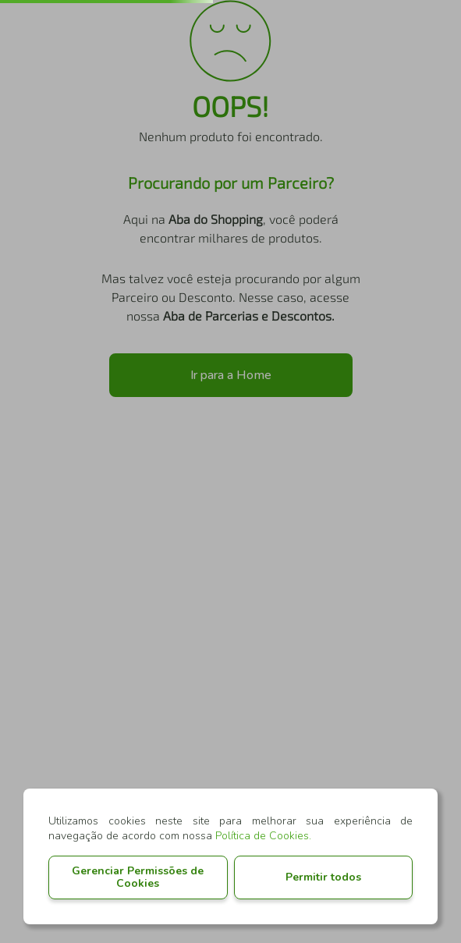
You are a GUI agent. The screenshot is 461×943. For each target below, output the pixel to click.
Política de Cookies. (263, 835)
